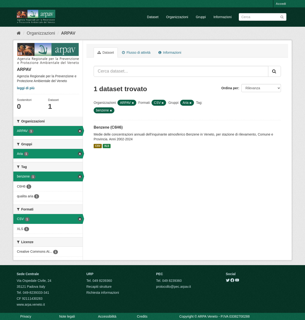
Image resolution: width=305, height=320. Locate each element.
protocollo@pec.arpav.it (173, 287)
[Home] (19, 33)
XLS (106, 146)
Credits (142, 316)
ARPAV (68, 33)
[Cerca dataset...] (181, 71)
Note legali (67, 316)
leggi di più (26, 88)
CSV (97, 146)
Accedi (281, 3)
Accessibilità (107, 316)
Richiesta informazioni (102, 292)
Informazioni (223, 17)
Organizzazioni (177, 17)
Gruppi (201, 17)
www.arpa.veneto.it (31, 304)
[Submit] (282, 17)
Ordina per (229, 88)
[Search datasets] (262, 17)
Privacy (25, 316)
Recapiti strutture (99, 287)
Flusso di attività (136, 52)
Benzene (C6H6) (108, 127)
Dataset (152, 17)
